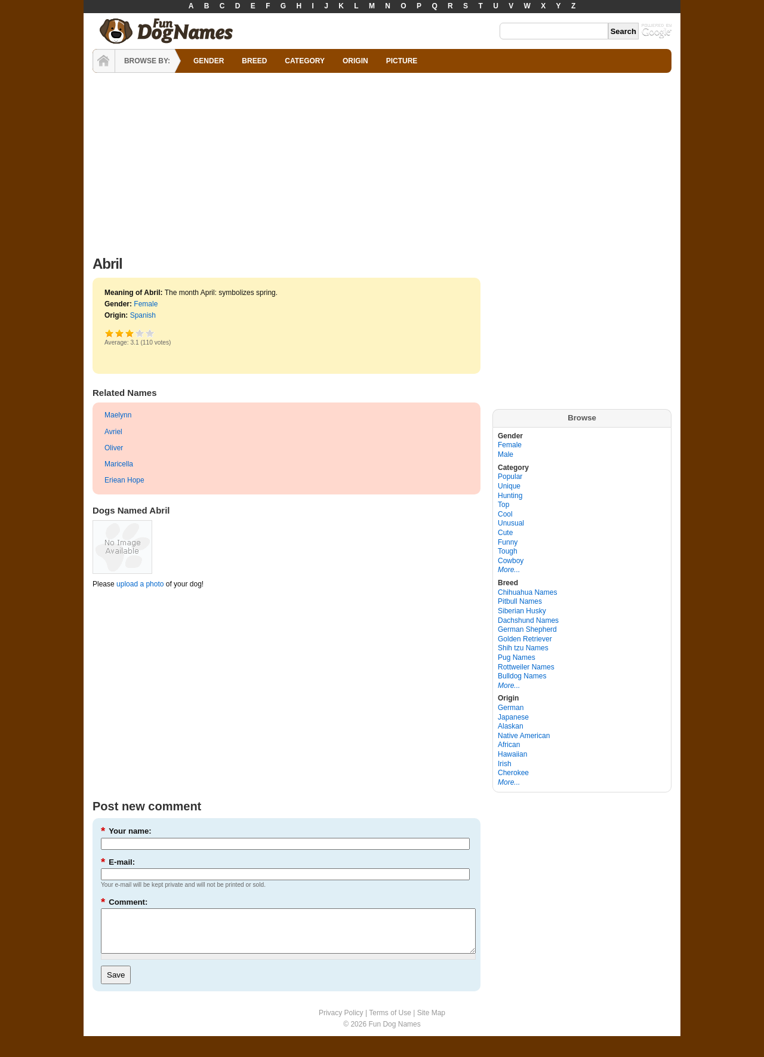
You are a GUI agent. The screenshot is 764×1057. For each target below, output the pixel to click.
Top (503, 504)
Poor (109, 332)
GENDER (208, 61)
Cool (505, 514)
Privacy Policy (341, 1022)
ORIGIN (355, 61)
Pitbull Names (520, 601)
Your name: (126, 831)
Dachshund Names (528, 620)
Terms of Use (390, 1022)
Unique (509, 486)
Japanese (513, 717)
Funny (507, 542)
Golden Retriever (525, 639)
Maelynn (117, 415)
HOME (104, 61)
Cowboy (510, 561)
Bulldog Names (522, 676)
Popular (510, 476)
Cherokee (513, 773)
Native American (524, 736)
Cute (505, 532)
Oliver (113, 448)
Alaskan (510, 726)
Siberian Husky (522, 611)
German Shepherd (527, 629)
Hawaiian (512, 754)
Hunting (510, 495)
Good (130, 332)
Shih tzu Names (523, 648)
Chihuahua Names (527, 592)
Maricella (118, 464)
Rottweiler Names (526, 667)
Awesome (150, 332)
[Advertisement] (382, 161)
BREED (254, 61)
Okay (120, 332)
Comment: (124, 902)
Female (146, 304)
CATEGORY (305, 61)
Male (505, 454)
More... (509, 570)
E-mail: (118, 862)
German (510, 707)
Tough (507, 551)
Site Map (431, 1022)
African (509, 744)
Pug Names (516, 657)
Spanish (143, 315)
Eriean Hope (124, 480)
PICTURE (402, 61)
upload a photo (140, 584)
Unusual (511, 523)
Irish (505, 764)
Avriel (113, 432)
